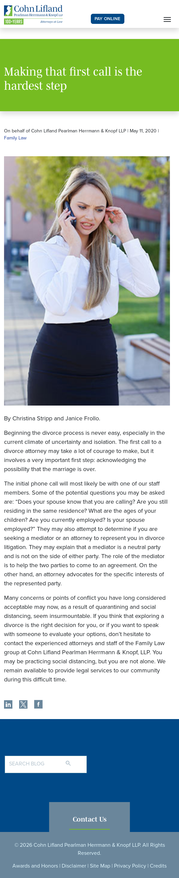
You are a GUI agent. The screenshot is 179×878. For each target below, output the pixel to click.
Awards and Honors (35, 866)
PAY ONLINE (107, 19)
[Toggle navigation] (167, 18)
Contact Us (90, 819)
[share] (8, 705)
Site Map (100, 866)
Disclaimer (74, 866)
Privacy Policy (130, 866)
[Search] (74, 760)
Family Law (15, 138)
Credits (158, 866)
